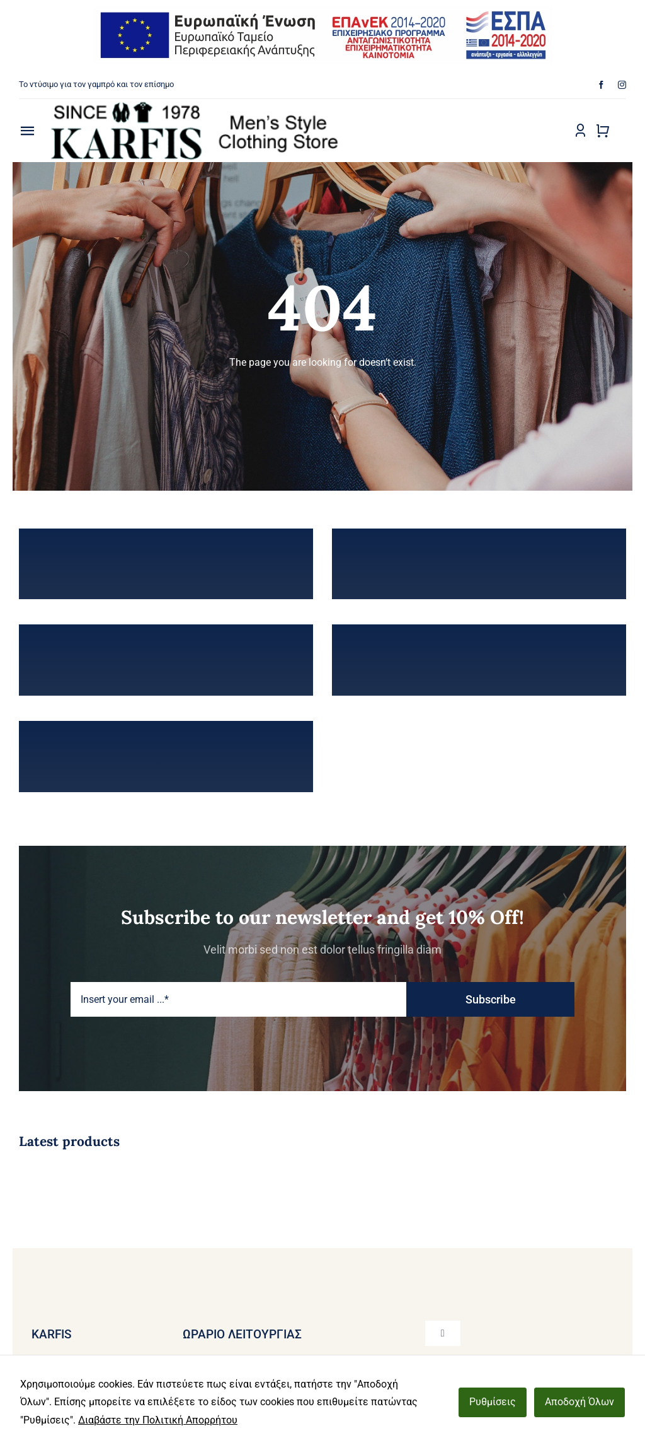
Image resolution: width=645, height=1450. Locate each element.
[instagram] (622, 85)
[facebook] (601, 85)
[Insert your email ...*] (238, 999)
